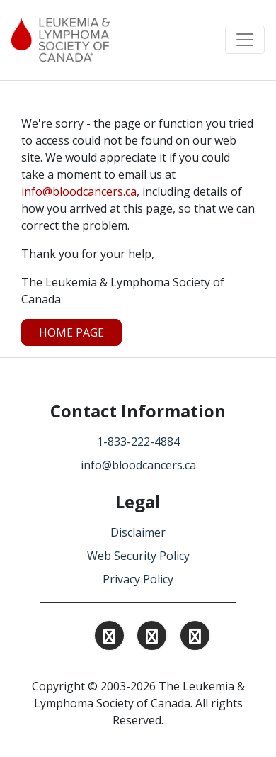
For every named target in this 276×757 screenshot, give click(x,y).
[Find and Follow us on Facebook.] (195, 638)
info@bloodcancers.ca (79, 191)
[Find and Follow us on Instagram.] (109, 638)
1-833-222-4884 (138, 441)
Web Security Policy (138, 555)
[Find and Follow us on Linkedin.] (152, 638)
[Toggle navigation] (245, 40)
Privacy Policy (138, 579)
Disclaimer (138, 532)
